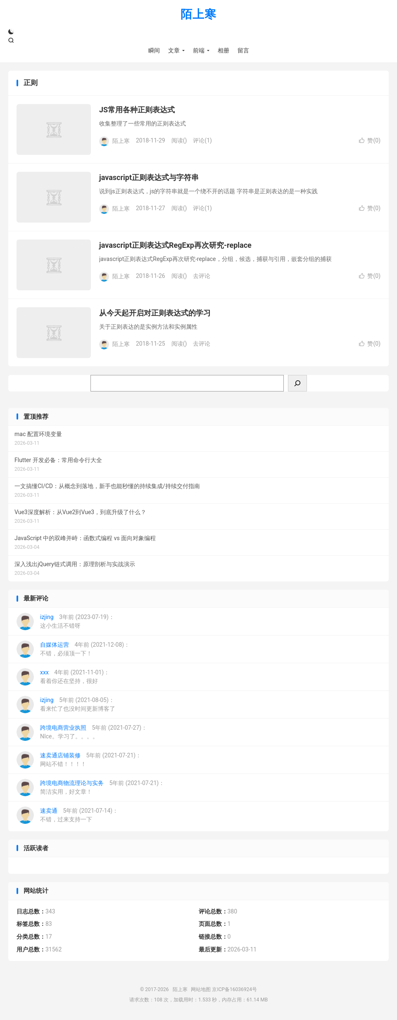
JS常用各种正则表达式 (137, 109)
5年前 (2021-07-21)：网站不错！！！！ (79, 760)
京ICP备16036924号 (234, 989)
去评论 (201, 276)
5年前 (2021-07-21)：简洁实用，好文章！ (90, 787)
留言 (243, 50)
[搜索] (297, 383)
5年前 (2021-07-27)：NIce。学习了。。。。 (82, 732)
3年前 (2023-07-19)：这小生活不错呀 (65, 621)
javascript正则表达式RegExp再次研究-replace (175, 245)
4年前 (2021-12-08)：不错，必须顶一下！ (73, 649)
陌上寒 (198, 14)
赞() (369, 140)
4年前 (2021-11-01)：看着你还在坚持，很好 (63, 677)
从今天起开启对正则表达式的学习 (155, 312)
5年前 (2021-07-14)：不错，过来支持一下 (67, 815)
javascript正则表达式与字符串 (149, 177)
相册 (223, 50)
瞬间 (154, 50)
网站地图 (201, 989)
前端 (198, 50)
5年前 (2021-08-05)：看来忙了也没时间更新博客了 (66, 704)
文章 (174, 50)
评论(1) (202, 140)
